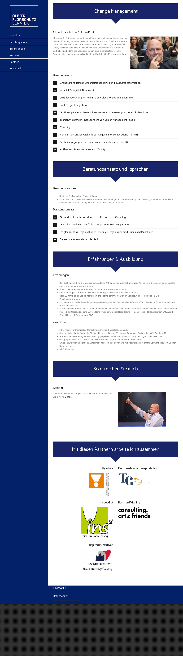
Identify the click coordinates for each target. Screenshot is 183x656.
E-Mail (68, 397)
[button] (115, 83)
